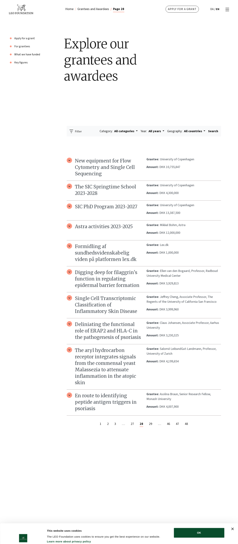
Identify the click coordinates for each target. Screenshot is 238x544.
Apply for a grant (182, 9)
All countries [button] (185, 131)
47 (177, 424)
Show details (187, 536)
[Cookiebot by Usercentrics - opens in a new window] (23, 537)
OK (199, 512)
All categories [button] (117, 131)
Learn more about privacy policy (69, 521)
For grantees (22, 46)
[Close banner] (232, 509)
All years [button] (151, 131)
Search (213, 131)
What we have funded (27, 54)
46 (168, 424)
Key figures (21, 62)
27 (132, 424)
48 (186, 424)
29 (150, 424)
